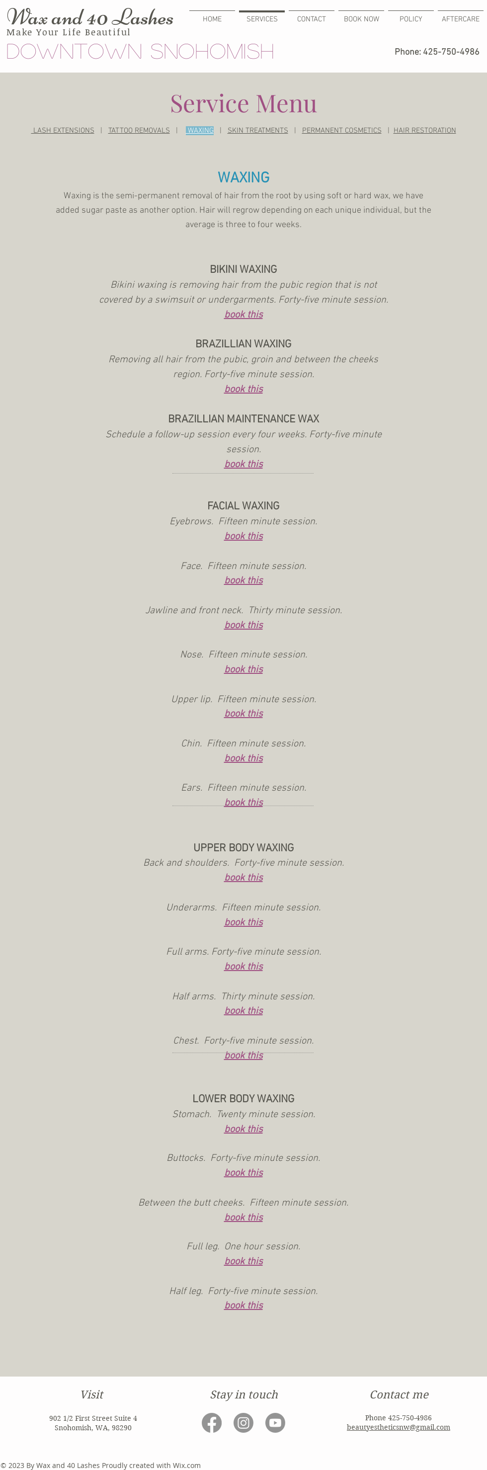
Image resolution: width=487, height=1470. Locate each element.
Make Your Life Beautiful (68, 32)
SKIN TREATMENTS (258, 130)
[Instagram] (243, 1423)
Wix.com (187, 1465)
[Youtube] (275, 1423)
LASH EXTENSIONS (62, 130)
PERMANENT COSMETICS (342, 130)
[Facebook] (212, 1423)
